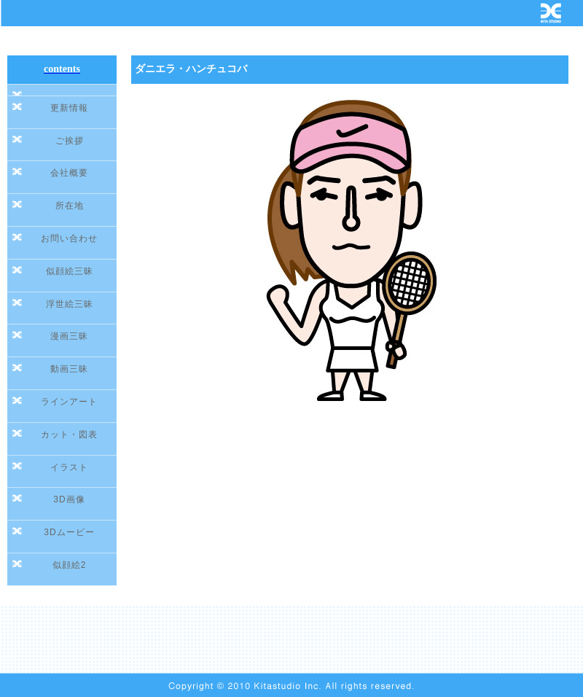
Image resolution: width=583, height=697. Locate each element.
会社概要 (69, 173)
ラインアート (69, 402)
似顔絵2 (69, 565)
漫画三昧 (69, 336)
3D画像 (69, 499)
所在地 (69, 205)
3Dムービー (69, 532)
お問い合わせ (69, 238)
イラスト (69, 467)
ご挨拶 (69, 141)
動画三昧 (69, 369)
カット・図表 (69, 434)
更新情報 (69, 108)
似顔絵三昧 (69, 271)
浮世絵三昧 (69, 304)
